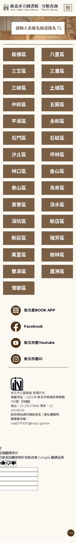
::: (2, 2)
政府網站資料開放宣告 (26, 414)
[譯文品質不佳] (11, 463)
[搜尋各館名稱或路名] (38, 28)
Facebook (27, 327)
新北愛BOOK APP (33, 310)
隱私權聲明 (51, 414)
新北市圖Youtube (33, 343)
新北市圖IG (27, 359)
